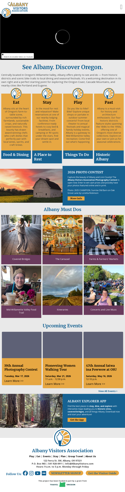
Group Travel (75, 456)
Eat (38, 456)
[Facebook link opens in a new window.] (25, 474)
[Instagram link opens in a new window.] (32, 474)
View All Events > (107, 391)
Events (47, 456)
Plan (63, 456)
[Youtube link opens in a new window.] (38, 474)
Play (31, 456)
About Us (90, 456)
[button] (121, 7)
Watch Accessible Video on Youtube (18, 57)
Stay (55, 456)
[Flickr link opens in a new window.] (45, 474)
